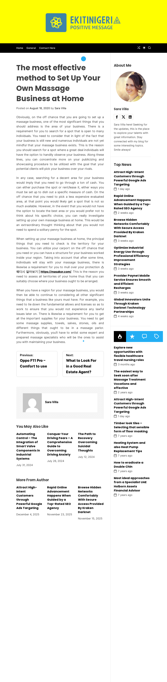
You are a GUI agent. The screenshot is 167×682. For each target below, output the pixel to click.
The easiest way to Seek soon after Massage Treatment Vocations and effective (130, 379)
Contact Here (47, 48)
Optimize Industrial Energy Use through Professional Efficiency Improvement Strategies (131, 256)
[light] (144, 47)
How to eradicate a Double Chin (128, 464)
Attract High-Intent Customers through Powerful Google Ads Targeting (130, 178)
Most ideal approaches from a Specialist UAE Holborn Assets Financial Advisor (132, 484)
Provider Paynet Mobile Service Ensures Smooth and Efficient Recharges (132, 282)
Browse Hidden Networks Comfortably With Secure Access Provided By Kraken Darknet (91, 499)
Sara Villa (60, 108)
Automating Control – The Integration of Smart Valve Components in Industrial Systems (28, 446)
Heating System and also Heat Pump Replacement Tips (129, 447)
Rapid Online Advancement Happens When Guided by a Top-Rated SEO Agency (59, 497)
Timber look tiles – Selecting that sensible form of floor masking (131, 427)
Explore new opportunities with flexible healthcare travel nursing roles (129, 353)
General (31, 48)
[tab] (120, 336)
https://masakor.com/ (56, 271)
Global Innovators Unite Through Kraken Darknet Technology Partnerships (132, 305)
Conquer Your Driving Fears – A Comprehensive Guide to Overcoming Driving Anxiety (60, 444)
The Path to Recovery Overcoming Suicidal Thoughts (87, 442)
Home (19, 48)
